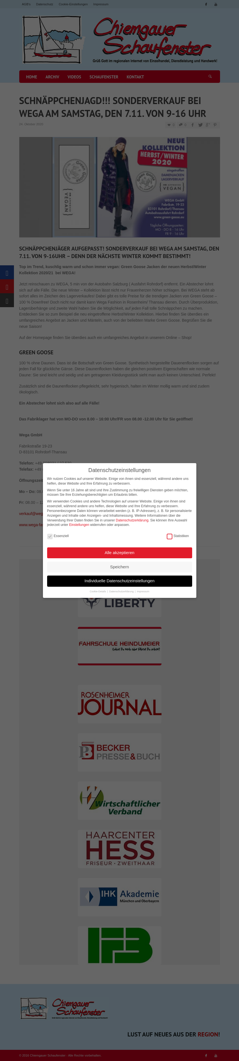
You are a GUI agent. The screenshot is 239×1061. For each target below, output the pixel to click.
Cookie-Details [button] (98, 590)
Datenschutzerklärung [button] (121, 590)
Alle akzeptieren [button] (119, 552)
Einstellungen (79, 524)
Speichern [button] (119, 566)
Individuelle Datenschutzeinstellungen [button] (119, 580)
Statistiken (178, 535)
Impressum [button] (143, 590)
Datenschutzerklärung (132, 519)
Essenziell (58, 535)
